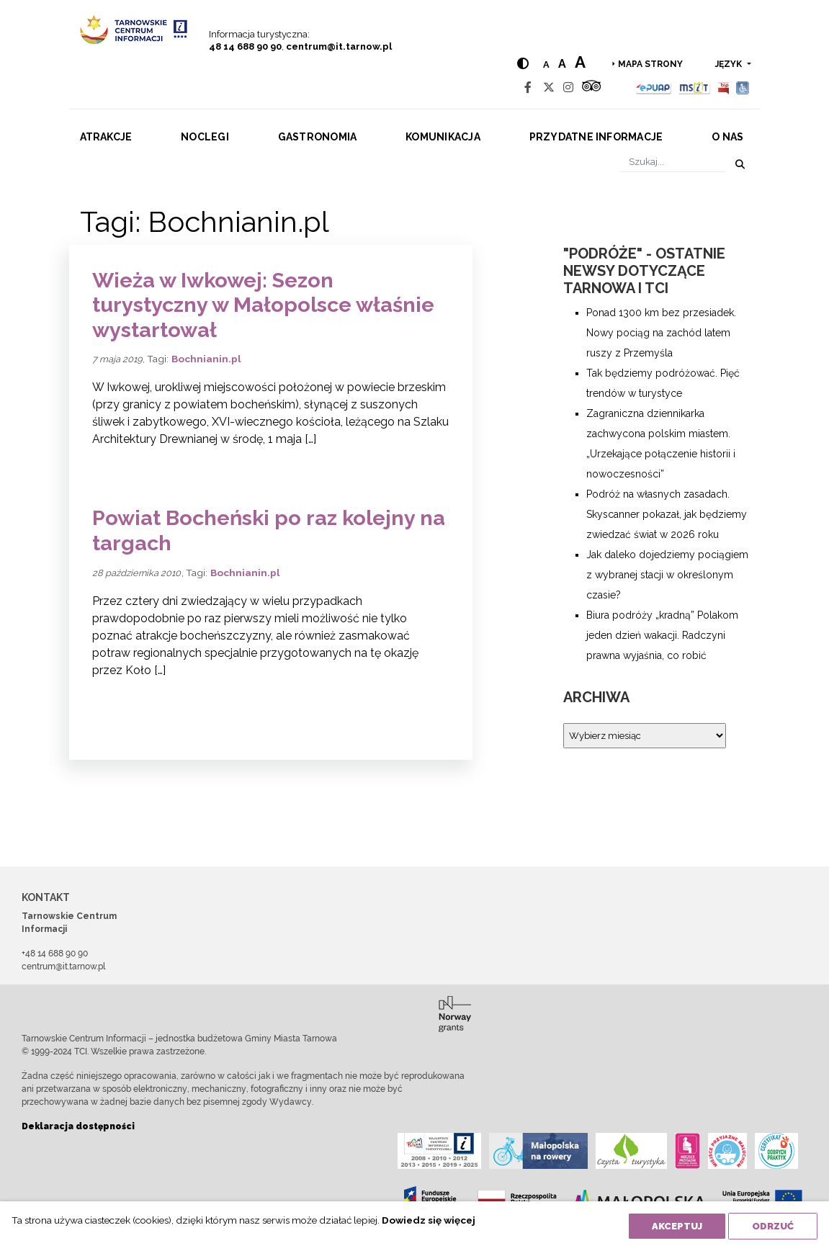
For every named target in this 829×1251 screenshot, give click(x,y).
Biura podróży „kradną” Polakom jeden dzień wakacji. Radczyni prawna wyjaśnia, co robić (662, 635)
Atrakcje (106, 137)
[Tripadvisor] (591, 87)
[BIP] (723, 87)
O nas (727, 137)
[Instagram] (568, 87)
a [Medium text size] (562, 64)
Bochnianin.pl (206, 358)
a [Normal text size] (546, 64)
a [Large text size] (580, 62)
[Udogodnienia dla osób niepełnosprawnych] (743, 87)
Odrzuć (773, 1226)
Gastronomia (317, 137)
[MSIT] (694, 87)
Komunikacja (442, 137)
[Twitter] (549, 87)
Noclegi (205, 137)
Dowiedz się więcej (428, 1220)
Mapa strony (650, 64)
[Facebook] (528, 87)
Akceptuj (677, 1226)
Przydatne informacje (596, 137)
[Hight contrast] (523, 64)
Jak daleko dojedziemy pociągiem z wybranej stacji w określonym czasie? (667, 575)
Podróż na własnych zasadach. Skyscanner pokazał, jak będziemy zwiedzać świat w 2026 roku (666, 514)
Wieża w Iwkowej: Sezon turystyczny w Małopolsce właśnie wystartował (263, 305)
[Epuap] (653, 87)
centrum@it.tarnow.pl (339, 46)
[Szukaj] (673, 161)
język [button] (729, 64)
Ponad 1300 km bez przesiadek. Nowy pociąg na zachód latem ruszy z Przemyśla (661, 333)
